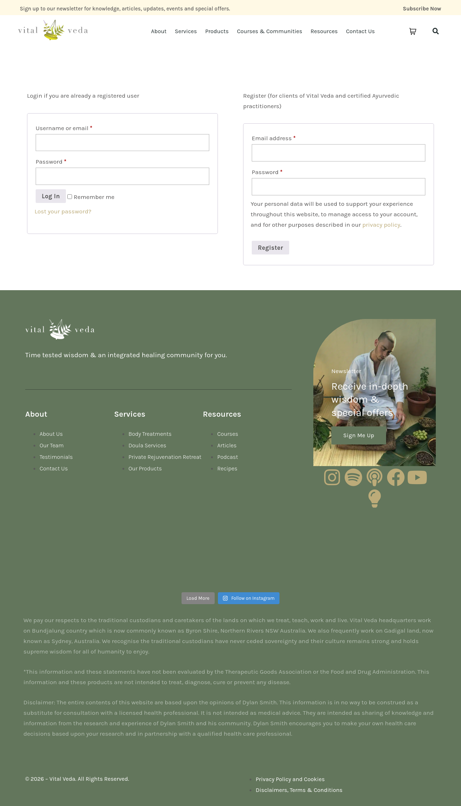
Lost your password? (63, 211)
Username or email (64, 128)
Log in (51, 196)
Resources (324, 31)
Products (217, 31)
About (158, 31)
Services (186, 31)
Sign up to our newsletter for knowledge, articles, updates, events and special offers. (125, 8)
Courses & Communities (269, 31)
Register (270, 247)
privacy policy (381, 224)
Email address (274, 138)
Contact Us (360, 31)
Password (51, 161)
